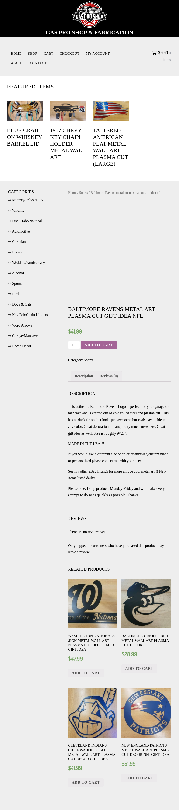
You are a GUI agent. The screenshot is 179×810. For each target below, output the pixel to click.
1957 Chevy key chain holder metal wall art (67, 143)
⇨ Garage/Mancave (23, 336)
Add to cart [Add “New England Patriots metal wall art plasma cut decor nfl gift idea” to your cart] (139, 778)
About (17, 63)
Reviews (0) (109, 376)
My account (98, 53)
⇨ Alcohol (16, 273)
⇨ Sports (15, 284)
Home (16, 53)
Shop (32, 53)
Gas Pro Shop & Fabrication (89, 32)
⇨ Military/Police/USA (25, 200)
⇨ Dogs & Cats (19, 304)
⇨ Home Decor (19, 346)
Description (84, 376)
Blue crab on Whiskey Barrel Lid (24, 137)
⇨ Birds (14, 294)
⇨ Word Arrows (20, 325)
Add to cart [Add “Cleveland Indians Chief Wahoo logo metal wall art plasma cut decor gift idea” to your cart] (86, 782)
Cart (48, 53)
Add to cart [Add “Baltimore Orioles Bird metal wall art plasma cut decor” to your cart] (139, 668)
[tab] (84, 376)
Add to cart (99, 345)
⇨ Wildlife (16, 210)
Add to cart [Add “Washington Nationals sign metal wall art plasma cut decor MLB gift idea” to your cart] (86, 673)
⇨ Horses (15, 252)
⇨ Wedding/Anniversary (26, 263)
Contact (38, 63)
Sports (83, 192)
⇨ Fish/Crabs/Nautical (25, 221)
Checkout (69, 53)
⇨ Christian (17, 242)
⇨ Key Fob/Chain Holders (28, 315)
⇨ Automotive (19, 231)
